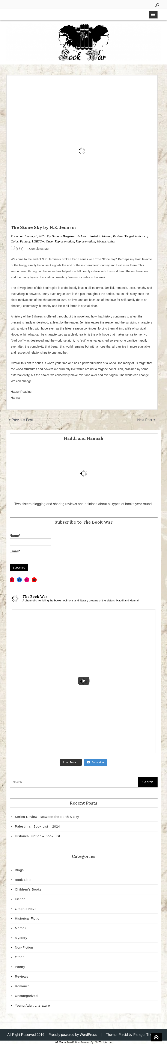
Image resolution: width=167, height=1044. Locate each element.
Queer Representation (60, 241)
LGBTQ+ (38, 241)
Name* (30, 540)
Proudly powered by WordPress (72, 1034)
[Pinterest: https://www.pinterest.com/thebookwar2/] (12, 579)
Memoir (21, 928)
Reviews (118, 236)
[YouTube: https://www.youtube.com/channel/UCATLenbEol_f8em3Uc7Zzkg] (34, 579)
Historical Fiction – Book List (37, 836)
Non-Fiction (24, 947)
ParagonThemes (146, 1034)
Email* (30, 555)
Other (19, 957)
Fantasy (25, 241)
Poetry (20, 967)
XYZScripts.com (103, 1042)
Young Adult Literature (32, 1005)
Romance (22, 986)
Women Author (106, 241)
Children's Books (28, 889)
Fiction (106, 236)
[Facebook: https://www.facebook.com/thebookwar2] (19, 579)
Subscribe (95, 762)
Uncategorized (26, 996)
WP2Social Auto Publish (67, 1042)
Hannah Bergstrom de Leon (69, 236)
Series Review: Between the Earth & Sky (47, 817)
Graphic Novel (26, 909)
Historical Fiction (28, 918)
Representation (85, 241)
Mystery (21, 938)
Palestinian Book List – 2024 (37, 826)
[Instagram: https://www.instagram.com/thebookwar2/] (26, 579)
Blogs (19, 870)
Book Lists (23, 879)
